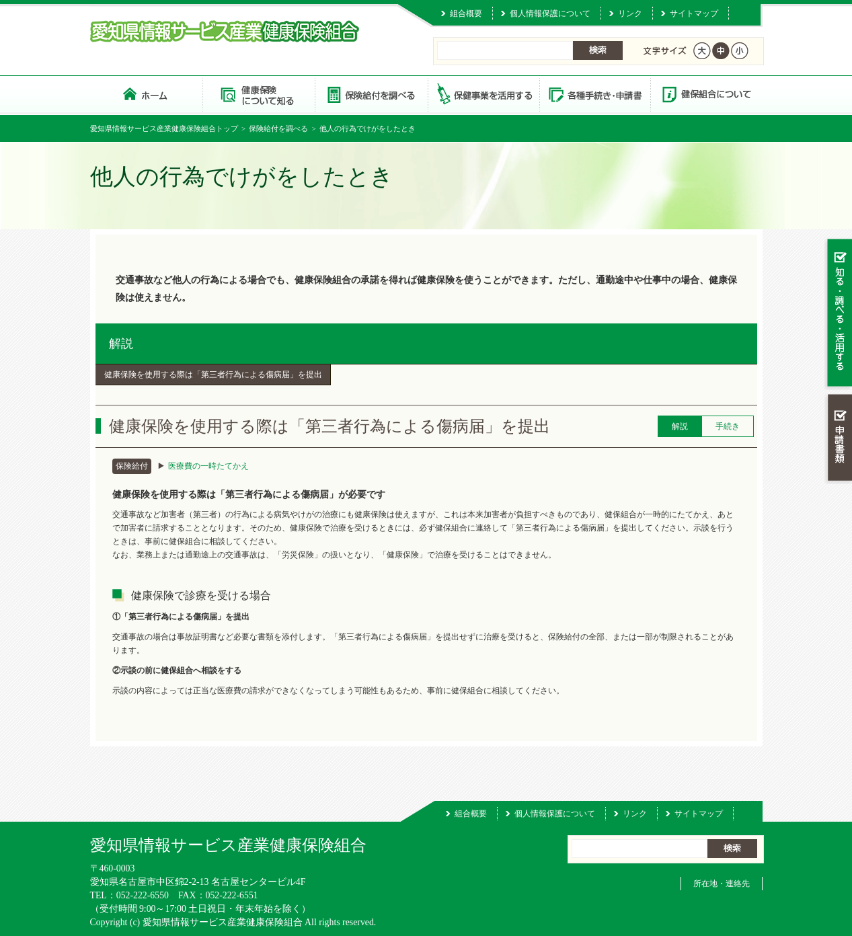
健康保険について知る (258, 94)
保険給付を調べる (371, 94)
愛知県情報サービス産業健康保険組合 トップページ (146, 94)
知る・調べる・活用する (838, 313)
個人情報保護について (550, 13)
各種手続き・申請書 (594, 94)
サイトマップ (694, 13)
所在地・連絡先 (721, 883)
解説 (121, 343)
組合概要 (466, 13)
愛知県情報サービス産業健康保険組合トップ (164, 128)
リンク (630, 13)
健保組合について (706, 94)
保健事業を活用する (483, 94)
